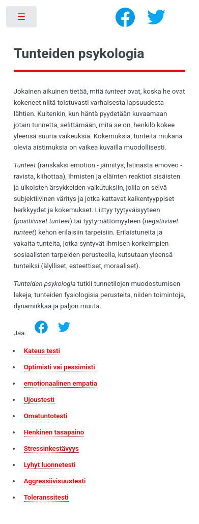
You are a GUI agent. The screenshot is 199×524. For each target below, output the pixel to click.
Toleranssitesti (46, 497)
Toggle (22, 19)
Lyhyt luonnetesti (50, 465)
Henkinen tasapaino (54, 432)
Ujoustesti (39, 399)
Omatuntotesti (46, 416)
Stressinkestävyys (51, 448)
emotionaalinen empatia (60, 383)
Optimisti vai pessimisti (59, 367)
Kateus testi (42, 351)
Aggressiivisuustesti (55, 481)
